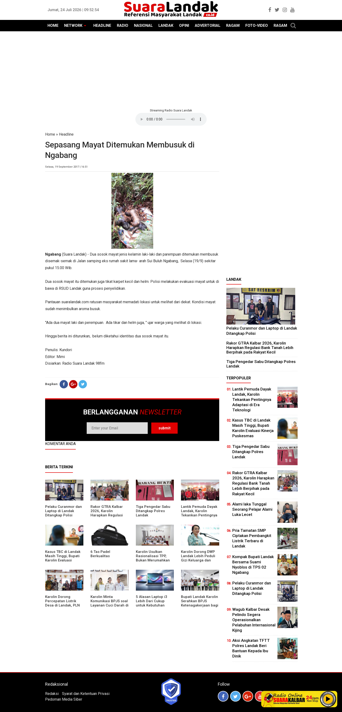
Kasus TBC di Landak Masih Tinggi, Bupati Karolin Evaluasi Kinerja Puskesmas (63, 558)
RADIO (122, 25)
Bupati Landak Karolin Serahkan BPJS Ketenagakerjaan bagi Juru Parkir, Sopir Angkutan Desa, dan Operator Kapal (199, 607)
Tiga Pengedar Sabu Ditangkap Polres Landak (153, 511)
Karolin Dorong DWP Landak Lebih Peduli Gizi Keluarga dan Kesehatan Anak (198, 558)
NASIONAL (143, 25)
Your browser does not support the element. (171, 119)
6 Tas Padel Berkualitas (100, 554)
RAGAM (233, 25)
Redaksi (52, 693)
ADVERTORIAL (207, 25)
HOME (53, 25)
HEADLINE (102, 25)
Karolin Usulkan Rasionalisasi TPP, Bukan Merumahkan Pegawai (153, 558)
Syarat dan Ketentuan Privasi (85, 693)
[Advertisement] (171, 69)
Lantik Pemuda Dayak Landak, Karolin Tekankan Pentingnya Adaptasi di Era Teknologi (199, 515)
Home (50, 134)
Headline (66, 134)
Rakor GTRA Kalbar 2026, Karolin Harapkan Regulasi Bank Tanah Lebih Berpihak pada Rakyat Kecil (109, 517)
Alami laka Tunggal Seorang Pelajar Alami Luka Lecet (252, 509)
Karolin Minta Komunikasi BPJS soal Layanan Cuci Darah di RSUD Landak (109, 603)
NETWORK (73, 25)
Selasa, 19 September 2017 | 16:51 (66, 166)
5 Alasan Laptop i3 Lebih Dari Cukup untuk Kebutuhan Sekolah (151, 603)
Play (328, 699)
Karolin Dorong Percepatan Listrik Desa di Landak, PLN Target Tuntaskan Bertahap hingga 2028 (64, 605)
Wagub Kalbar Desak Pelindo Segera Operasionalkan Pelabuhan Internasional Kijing (254, 620)
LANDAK (165, 25)
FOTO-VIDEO (256, 25)
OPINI (184, 25)
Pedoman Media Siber (63, 699)
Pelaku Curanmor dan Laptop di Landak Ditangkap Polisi (63, 511)
